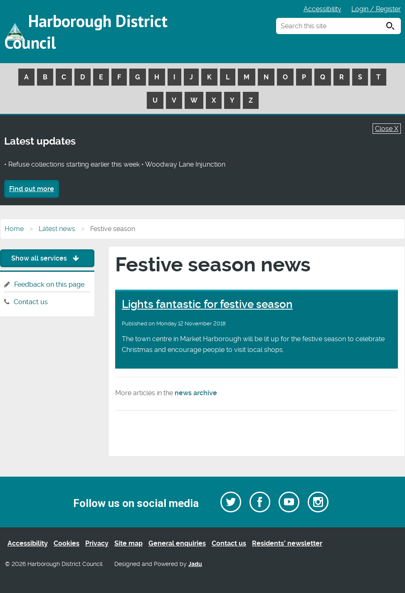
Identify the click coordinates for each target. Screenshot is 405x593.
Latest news (57, 229)
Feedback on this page (49, 284)
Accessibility (322, 9)
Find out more (31, 189)
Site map (128, 543)
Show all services (47, 258)
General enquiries (177, 543)
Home (14, 229)
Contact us (31, 302)
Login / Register (376, 9)
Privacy (97, 543)
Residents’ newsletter (287, 543)
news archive (196, 393)
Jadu (195, 564)
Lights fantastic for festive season (207, 304)
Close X (386, 129)
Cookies (66, 543)
